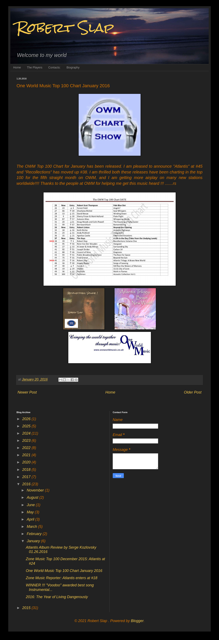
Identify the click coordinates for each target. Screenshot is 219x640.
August (33, 497)
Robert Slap (65, 27)
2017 (27, 477)
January (34, 541)
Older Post (192, 392)
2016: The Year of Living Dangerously (57, 597)
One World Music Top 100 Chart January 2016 (64, 571)
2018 (27, 470)
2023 (27, 440)
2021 (27, 455)
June (31, 505)
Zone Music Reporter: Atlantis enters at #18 (61, 578)
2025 (27, 426)
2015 (27, 608)
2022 (27, 448)
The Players (34, 67)
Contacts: (54, 67)
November (36, 490)
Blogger (137, 621)
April (31, 519)
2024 (27, 433)
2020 (27, 462)
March (32, 526)
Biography (72, 67)
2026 (27, 419)
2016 (27, 484)
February (35, 534)
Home (17, 67)
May (31, 512)
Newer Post (27, 392)
